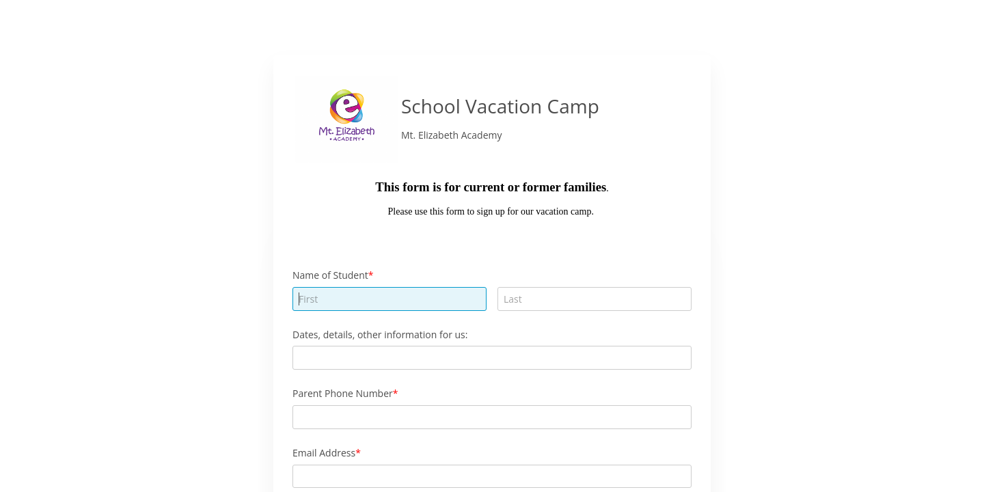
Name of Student (330, 275)
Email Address (323, 452)
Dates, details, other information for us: (379, 334)
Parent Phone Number (342, 393)
